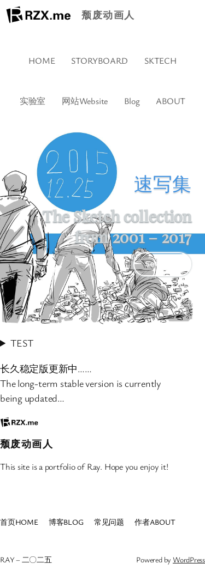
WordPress (189, 559)
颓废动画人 (107, 14)
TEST (21, 342)
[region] (102, 223)
